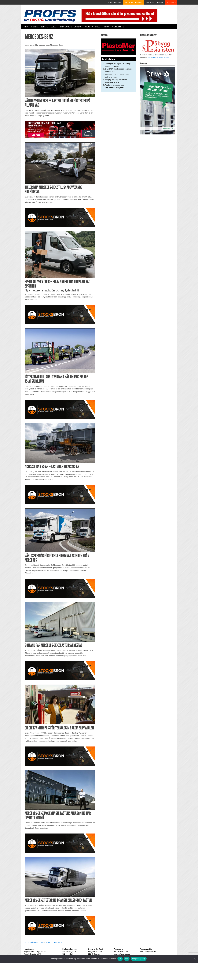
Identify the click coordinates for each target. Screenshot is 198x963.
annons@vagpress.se (122, 954)
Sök (106, 27)
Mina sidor (149, 2)
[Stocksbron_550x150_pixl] (60, 217)
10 (46, 942)
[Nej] (194, 958)
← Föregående (31, 942)
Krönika (34, 27)
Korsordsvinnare (115, 2)
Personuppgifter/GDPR (148, 952)
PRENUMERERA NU (133, 2)
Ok (120, 959)
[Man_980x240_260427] (60, 130)
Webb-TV (89, 27)
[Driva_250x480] (157, 101)
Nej (126, 959)
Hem (26, 27)
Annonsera (171, 2)
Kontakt (160, 2)
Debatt (54, 27)
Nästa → (58, 942)
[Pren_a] (118, 15)
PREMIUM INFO (118, 27)
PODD (97, 27)
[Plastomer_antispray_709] (118, 47)
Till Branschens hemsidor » (158, 57)
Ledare (44, 27)
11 (49, 942)
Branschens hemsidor (71, 27)
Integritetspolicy (138, 959)
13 (54, 942)
